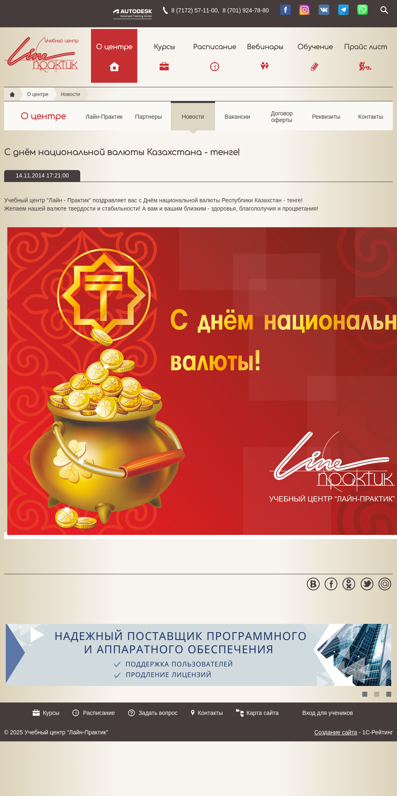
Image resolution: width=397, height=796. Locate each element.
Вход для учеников (327, 713)
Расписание (214, 47)
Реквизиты (326, 121)
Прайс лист (365, 47)
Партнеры (148, 121)
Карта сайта (262, 713)
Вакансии (237, 121)
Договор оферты (282, 120)
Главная (12, 94)
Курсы (164, 47)
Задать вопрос (158, 713)
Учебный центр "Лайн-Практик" (41, 53)
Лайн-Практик (104, 121)
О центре (114, 47)
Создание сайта (335, 732)
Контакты (371, 121)
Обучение (315, 47)
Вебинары (265, 47)
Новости (70, 94)
